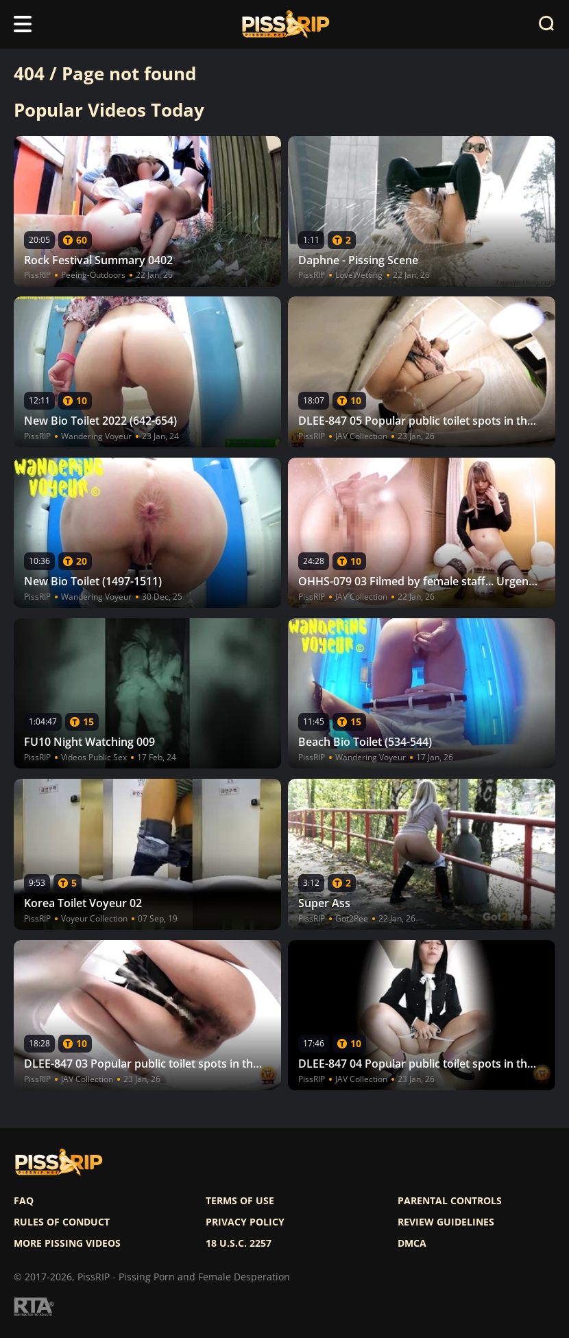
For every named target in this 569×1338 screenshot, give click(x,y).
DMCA (412, 1243)
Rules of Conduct (62, 1222)
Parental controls (450, 1201)
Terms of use (240, 1201)
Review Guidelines (446, 1222)
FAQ (24, 1201)
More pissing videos (67, 1243)
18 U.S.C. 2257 (238, 1243)
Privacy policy (245, 1222)
